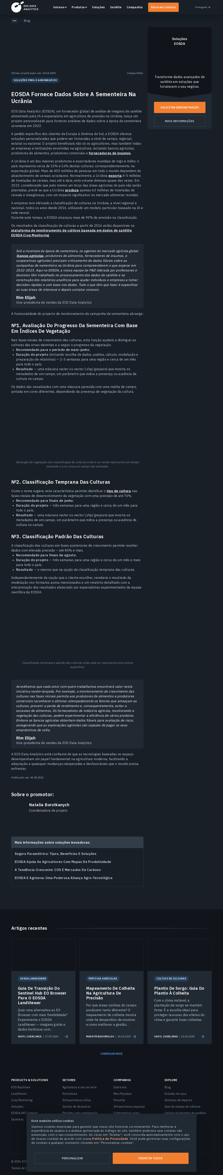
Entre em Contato (163, 7)
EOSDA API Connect (24, 1113)
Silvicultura (69, 1094)
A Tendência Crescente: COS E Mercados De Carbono (58, 870)
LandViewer (19, 1094)
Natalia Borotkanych (49, 804)
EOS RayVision (20, 1087)
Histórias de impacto (178, 1100)
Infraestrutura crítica (76, 1100)
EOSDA (24, 6)
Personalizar (72, 1158)
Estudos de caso (176, 1094)
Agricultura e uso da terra (79, 1087)
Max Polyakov (123, 1094)
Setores (58, 7)
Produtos (78, 7)
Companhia (135, 7)
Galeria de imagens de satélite (185, 1113)
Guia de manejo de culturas (182, 1106)
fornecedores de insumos (110, 153)
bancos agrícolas (30, 256)
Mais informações (179, 121)
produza (72, 190)
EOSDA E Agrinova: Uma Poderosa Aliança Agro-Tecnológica (64, 878)
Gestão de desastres (76, 1106)
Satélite (116, 7)
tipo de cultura (119, 491)
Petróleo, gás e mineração (79, 1113)
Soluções (98, 7)
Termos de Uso (20, 1168)
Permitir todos (151, 1158)
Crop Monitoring (22, 1100)
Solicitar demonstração (179, 107)
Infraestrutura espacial (129, 1106)
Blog (168, 1087)
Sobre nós (120, 1087)
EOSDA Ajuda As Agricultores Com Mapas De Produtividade (63, 862)
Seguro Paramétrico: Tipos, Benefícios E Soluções (55, 854)
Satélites (17, 1119)
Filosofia (119, 1100)
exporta (115, 176)
